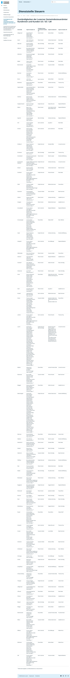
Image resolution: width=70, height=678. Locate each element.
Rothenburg (20, 506)
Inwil (18, 288)
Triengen (19, 580)
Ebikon (18, 107)
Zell (18, 655)
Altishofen (19, 54)
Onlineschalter (26, 2)
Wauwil (18, 602)
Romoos (19, 495)
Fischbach (19, 172)
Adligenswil (19, 33)
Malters (19, 367)
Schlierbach (19, 549)
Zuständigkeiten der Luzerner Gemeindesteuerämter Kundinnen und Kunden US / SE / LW (9, 22)
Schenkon (19, 541)
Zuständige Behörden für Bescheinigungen (8, 35)
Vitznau (19, 596)
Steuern (5, 5)
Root (18, 499)
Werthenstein (20, 612)
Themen (20, 2)
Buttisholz (19, 82)
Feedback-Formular (7, 40)
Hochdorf (19, 262)
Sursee (18, 531)
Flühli (18, 184)
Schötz (18, 559)
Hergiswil (19, 241)
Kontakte (5, 7)
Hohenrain (19, 271)
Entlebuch (19, 144)
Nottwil (18, 448)
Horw (18, 274)
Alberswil (19, 43)
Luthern (19, 314)
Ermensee (19, 152)
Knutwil (19, 293)
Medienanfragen (6, 14)
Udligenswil (19, 586)
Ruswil (18, 512)
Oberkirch (19, 453)
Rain (18, 466)
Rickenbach (19, 477)
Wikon (18, 619)
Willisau (19, 630)
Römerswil (19, 490)
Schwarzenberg (20, 573)
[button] (25, 29)
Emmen (19, 128)
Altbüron (19, 48)
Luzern (18, 326)
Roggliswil (19, 485)
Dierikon (19, 96)
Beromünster (20, 64)
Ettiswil (18, 167)
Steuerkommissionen (7, 32)
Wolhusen (19, 642)
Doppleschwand (20, 103)
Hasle (18, 233)
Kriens (18, 298)
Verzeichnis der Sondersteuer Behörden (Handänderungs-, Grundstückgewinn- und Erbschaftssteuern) (9, 28)
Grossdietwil (20, 208)
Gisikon (19, 197)
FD (21, 15)
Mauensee (19, 374)
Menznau (19, 434)
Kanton (18, 15)
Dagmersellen (20, 87)
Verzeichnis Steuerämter (8, 17)
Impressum (31, 676)
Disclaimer (37, 676)
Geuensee (19, 191)
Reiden (18, 470)
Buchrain (19, 73)
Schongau (19, 556)
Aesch (18, 40)
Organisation (6, 12)
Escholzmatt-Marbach (20, 162)
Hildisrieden (20, 253)
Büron (18, 79)
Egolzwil (19, 118)
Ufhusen (19, 591)
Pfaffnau (19, 460)
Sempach (19, 525)
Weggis (19, 606)
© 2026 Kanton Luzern (23, 676)
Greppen (19, 202)
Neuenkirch (19, 442)
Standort (5, 38)
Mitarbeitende (6, 10)
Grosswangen (20, 219)
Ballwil (18, 61)
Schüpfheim (19, 566)
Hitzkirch (19, 256)
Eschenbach (19, 156)
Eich (18, 122)
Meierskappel (20, 393)
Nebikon (19, 439)
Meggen (19, 385)
